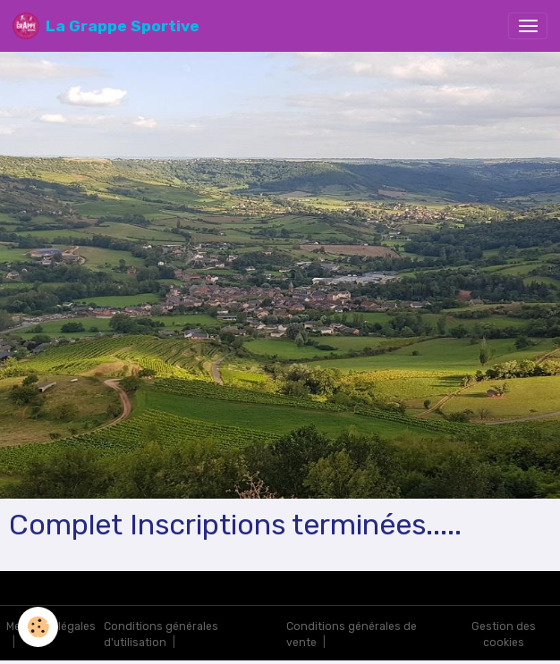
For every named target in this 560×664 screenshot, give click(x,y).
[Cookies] (38, 627)
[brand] (106, 26)
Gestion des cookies (503, 634)
